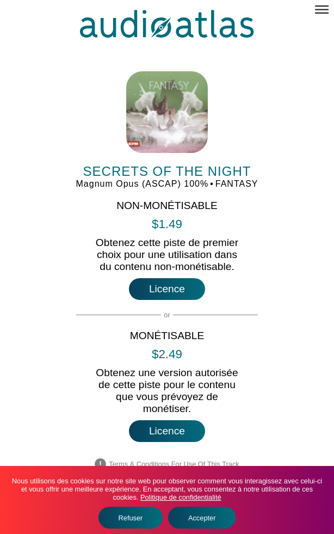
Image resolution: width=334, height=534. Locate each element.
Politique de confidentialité (180, 497)
